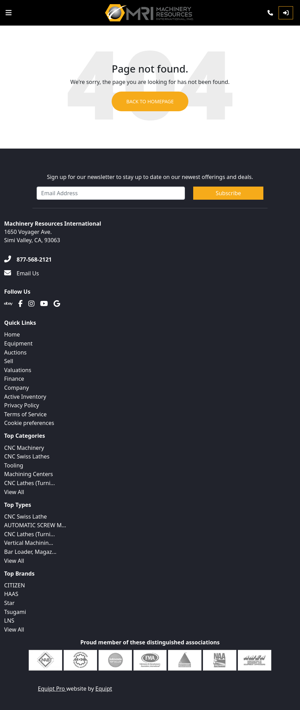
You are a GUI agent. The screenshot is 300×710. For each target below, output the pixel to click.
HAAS (11, 594)
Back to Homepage (150, 101)
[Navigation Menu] (9, 13)
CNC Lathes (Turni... (29, 483)
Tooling (13, 465)
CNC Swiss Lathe (25, 516)
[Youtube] (44, 304)
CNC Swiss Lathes (26, 456)
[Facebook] (20, 304)
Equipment (18, 343)
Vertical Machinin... (28, 543)
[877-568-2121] (28, 259)
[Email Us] (21, 273)
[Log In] (286, 12)
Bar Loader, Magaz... (30, 552)
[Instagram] (31, 304)
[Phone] (270, 13)
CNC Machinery (24, 448)
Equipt (103, 688)
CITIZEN (14, 585)
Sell (8, 361)
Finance (14, 378)
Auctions (15, 352)
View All (14, 492)
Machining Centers (28, 474)
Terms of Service (25, 414)
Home (12, 334)
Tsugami (15, 612)
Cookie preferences (29, 423)
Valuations (17, 370)
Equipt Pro (52, 688)
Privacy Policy (21, 405)
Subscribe (228, 193)
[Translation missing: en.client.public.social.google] (57, 304)
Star (9, 603)
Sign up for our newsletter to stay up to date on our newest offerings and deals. (150, 177)
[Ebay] (8, 304)
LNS (9, 620)
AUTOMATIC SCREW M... (35, 525)
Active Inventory (25, 396)
